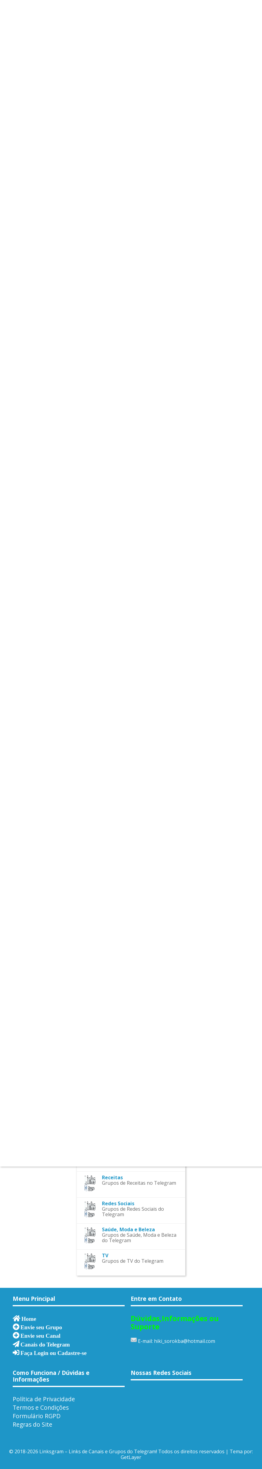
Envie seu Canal (41, 1335)
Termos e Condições (41, 1407)
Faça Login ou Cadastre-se (54, 1353)
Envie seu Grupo (41, 1327)
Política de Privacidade (44, 1399)
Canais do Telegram (45, 1344)
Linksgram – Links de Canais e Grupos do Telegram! (98, 1451)
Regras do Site (32, 1424)
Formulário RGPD (37, 1416)
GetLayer (131, 1457)
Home (28, 1318)
